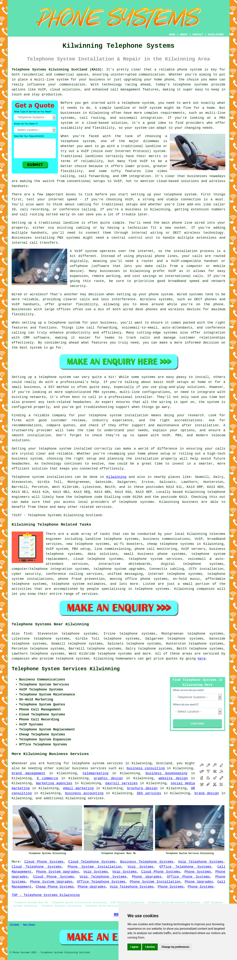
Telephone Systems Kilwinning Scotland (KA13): (58, 69)
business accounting (84, 793)
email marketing (78, 788)
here (202, 658)
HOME (172, 34)
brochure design (142, 788)
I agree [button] (134, 946)
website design (173, 778)
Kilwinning (116, 477)
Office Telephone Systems (185, 867)
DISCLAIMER (215, 34)
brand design (206, 793)
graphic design (108, 778)
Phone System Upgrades (57, 872)
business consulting (146, 768)
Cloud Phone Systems (44, 862)
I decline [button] (150, 946)
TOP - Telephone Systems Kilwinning (46, 895)
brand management (28, 773)
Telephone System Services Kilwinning (66, 669)
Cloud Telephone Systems (91, 862)
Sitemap (14, 924)
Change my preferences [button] (175, 946)
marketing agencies (54, 783)
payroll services (121, 783)
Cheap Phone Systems (55, 887)
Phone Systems (197, 872)
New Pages (29, 924)
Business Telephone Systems (146, 862)
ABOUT (184, 34)
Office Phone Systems (188, 877)
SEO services (149, 793)
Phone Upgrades (146, 877)
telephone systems (115, 653)
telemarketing (95, 773)
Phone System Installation (94, 867)
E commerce (47, 778)
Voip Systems (140, 867)
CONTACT (197, 34)
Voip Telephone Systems (200, 862)
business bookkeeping (166, 773)
